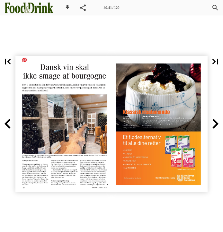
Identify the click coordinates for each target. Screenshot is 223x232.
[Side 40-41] (111, 7)
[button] (67, 7)
